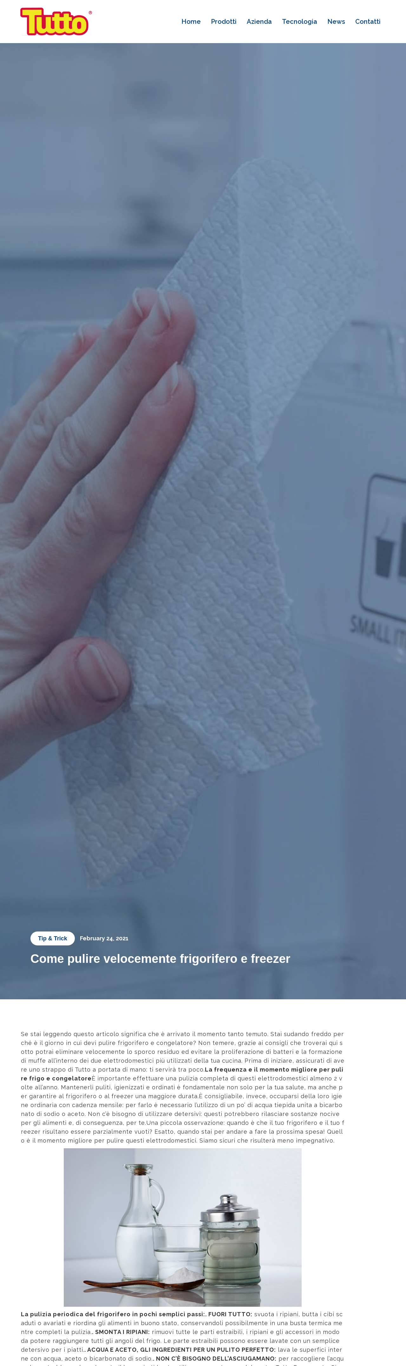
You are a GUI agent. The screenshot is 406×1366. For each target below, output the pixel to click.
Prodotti (224, 21)
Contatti (368, 21)
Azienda (259, 21)
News (336, 21)
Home (191, 21)
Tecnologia (299, 21)
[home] (56, 21)
